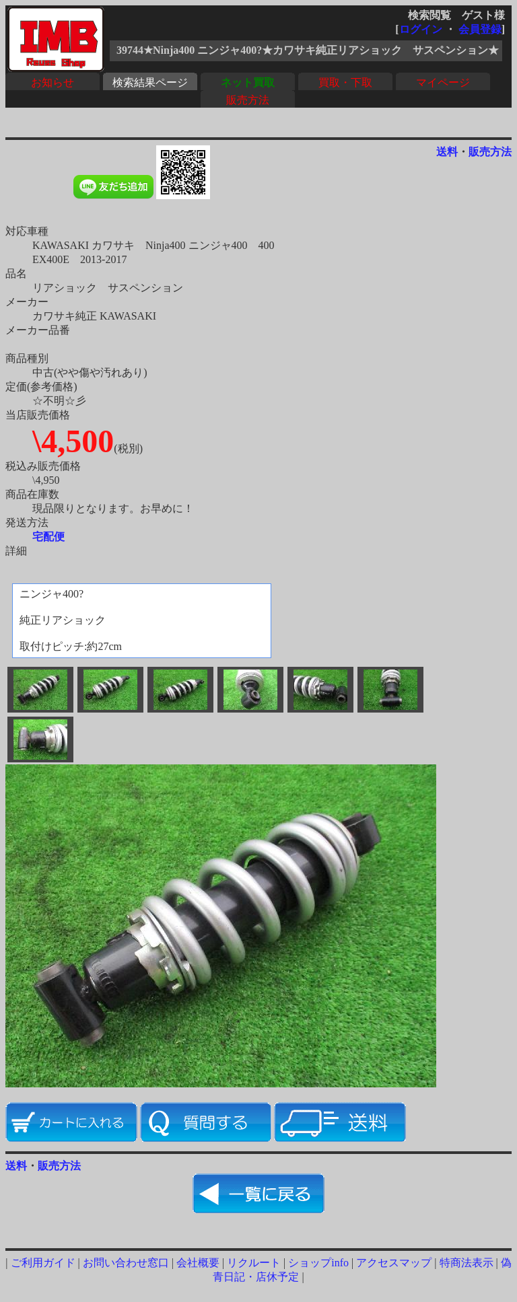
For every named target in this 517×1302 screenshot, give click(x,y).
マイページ (443, 82)
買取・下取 (345, 82)
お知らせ (52, 82)
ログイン (420, 29)
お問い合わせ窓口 (126, 1262)
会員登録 (480, 29)
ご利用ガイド (43, 1262)
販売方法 (247, 100)
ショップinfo (318, 1262)
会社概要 (197, 1262)
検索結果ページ (150, 82)
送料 (447, 151)
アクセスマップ (394, 1262)
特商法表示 (466, 1262)
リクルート (254, 1262)
